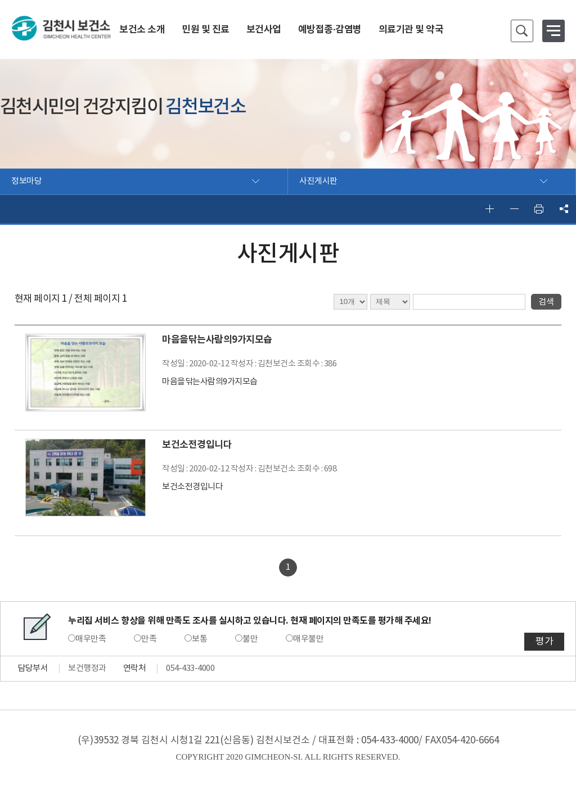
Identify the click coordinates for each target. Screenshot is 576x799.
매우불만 (308, 639)
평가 (544, 641)
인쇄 (538, 209)
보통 (199, 639)
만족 (148, 639)
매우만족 (90, 639)
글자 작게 (514, 209)
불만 (250, 639)
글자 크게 (489, 209)
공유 (563, 209)
